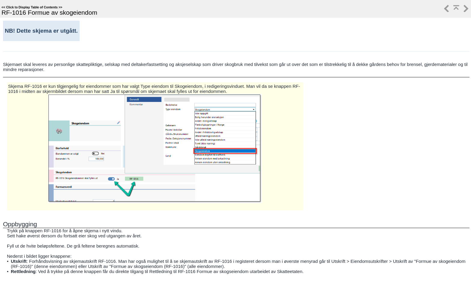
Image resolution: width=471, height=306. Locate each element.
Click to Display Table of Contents (32, 7)
